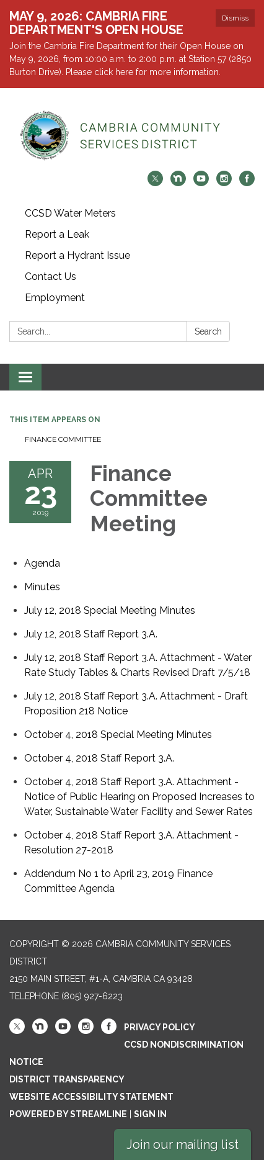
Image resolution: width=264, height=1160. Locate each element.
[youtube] (201, 183)
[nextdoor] (178, 183)
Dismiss (235, 18)
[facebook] (247, 183)
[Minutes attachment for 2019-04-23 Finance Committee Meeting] (42, 587)
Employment (55, 297)
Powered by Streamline (68, 1114)
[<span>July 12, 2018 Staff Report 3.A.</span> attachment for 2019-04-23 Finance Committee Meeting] (90, 634)
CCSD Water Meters (70, 213)
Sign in (150, 1114)
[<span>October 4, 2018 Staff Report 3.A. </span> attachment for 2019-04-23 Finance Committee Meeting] (100, 758)
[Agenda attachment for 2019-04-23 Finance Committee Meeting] (42, 563)
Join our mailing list (182, 1144)
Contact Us (50, 276)
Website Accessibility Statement (91, 1097)
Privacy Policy (159, 1027)
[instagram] (224, 183)
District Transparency (67, 1079)
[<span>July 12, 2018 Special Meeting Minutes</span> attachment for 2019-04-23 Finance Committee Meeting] (109, 610)
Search (208, 331)
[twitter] (155, 183)
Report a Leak (57, 234)
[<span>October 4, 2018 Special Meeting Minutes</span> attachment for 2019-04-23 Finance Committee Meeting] (118, 734)
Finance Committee (63, 439)
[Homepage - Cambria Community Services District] (132, 136)
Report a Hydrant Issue (77, 255)
